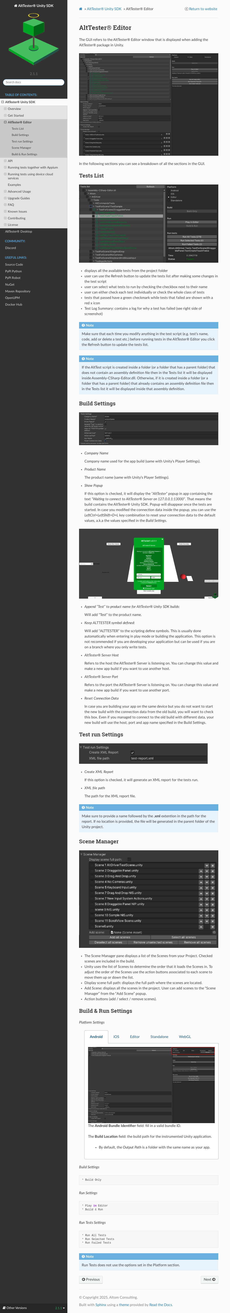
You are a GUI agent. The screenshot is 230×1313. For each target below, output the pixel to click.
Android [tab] (96, 1037)
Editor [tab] (135, 1037)
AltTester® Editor (18, 122)
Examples (14, 185)
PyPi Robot (12, 278)
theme (124, 1305)
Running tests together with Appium (31, 168)
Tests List (18, 128)
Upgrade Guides (17, 198)
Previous (91, 1279)
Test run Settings (22, 141)
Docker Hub (13, 304)
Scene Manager (21, 148)
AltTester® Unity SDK (33, 37)
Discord (10, 248)
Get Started (14, 116)
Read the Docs (160, 1305)
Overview (12, 109)
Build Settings (20, 135)
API (8, 161)
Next (209, 1279)
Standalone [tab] (159, 1037)
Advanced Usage (17, 192)
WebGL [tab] (185, 1037)
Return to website (203, 9)
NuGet (9, 284)
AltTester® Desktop (18, 231)
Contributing (14, 218)
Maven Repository (17, 291)
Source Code (14, 264)
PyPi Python (13, 271)
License (11, 225)
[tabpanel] (151, 1101)
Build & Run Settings (24, 154)
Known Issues (15, 212)
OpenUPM (12, 298)
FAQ (9, 205)
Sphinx (100, 1305)
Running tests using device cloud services (28, 176)
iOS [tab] (116, 1037)
